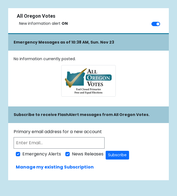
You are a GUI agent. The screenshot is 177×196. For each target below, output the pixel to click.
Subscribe (117, 155)
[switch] (155, 24)
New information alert (43, 23)
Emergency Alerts (41, 154)
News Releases (87, 154)
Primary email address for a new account (58, 131)
